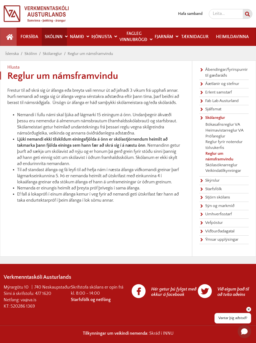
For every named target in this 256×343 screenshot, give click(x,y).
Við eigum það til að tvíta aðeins (233, 292)
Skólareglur (52, 54)
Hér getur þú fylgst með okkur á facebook (173, 292)
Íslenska (12, 54)
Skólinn (30, 54)
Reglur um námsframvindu (90, 54)
